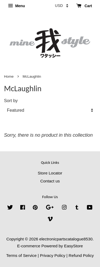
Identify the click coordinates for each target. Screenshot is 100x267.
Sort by (11, 100)
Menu (16, 6)
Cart (84, 6)
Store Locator (50, 173)
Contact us (50, 181)
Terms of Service (21, 255)
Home (9, 76)
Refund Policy (81, 255)
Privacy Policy (52, 255)
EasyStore (73, 246)
